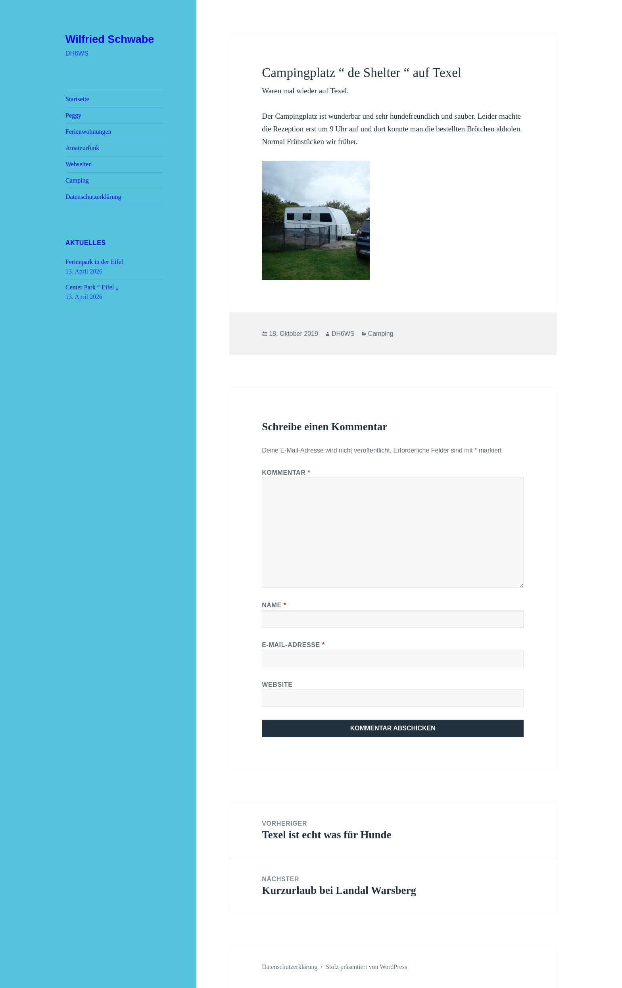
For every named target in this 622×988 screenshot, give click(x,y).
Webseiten (78, 164)
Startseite (77, 99)
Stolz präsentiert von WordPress (366, 966)
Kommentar (286, 472)
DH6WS (343, 333)
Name (274, 605)
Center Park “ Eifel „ (91, 287)
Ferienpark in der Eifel (94, 261)
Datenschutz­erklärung (93, 196)
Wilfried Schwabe (109, 39)
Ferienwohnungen (88, 131)
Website (277, 684)
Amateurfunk (82, 147)
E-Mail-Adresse (293, 644)
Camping (77, 180)
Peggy (73, 115)
